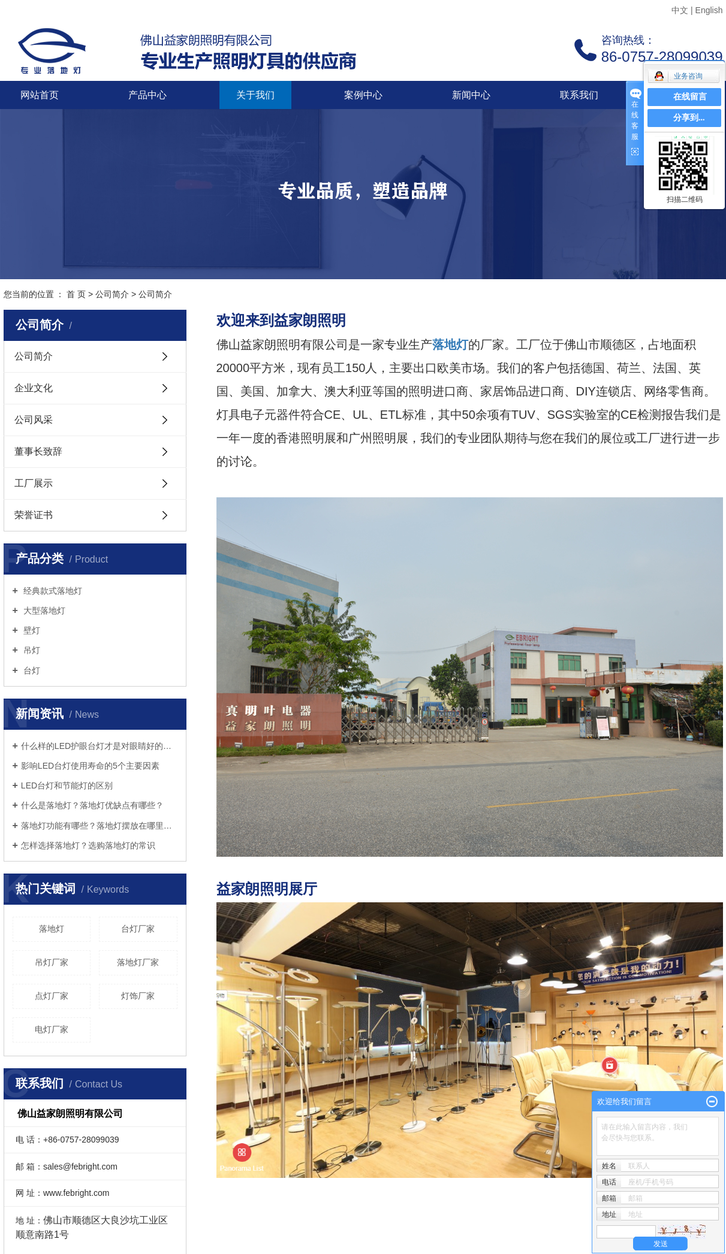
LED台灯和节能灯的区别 (67, 785)
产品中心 (147, 95)
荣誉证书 (33, 515)
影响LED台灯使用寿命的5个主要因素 (90, 765)
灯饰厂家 (138, 996)
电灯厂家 (51, 1029)
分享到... (689, 117)
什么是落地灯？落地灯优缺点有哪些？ (92, 805)
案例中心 (363, 95)
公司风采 (33, 420)
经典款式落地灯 (51, 591)
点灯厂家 (51, 996)
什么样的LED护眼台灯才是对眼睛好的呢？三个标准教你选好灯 (99, 746)
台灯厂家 (138, 928)
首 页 (76, 294)
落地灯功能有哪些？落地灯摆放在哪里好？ (99, 825)
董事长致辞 (38, 451)
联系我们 (579, 95)
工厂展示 (33, 483)
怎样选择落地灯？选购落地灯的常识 (88, 845)
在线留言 (690, 96)
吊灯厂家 (51, 962)
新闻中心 (471, 95)
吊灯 (30, 650)
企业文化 (33, 388)
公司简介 (112, 294)
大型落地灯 (43, 610)
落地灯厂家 (138, 962)
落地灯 (51, 928)
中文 (679, 10)
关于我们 (255, 95)
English (709, 10)
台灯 (30, 670)
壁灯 (30, 630)
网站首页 (39, 95)
